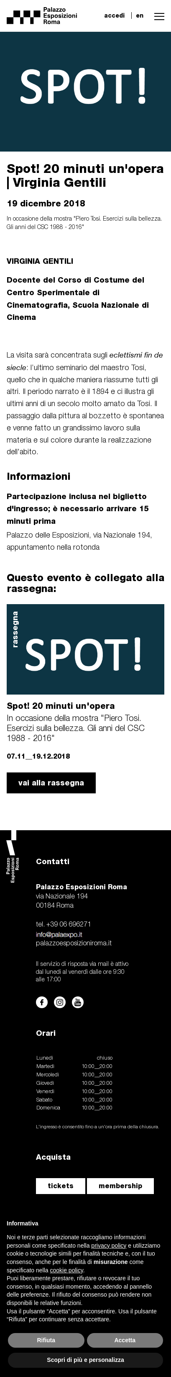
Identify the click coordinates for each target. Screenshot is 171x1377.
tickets (61, 1186)
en (139, 15)
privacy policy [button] (108, 1245)
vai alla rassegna (51, 782)
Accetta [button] (124, 1340)
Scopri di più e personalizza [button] (85, 1359)
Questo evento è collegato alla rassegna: (85, 583)
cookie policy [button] (66, 1270)
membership (120, 1186)
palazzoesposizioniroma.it (74, 944)
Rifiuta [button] (46, 1340)
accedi (114, 15)
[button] (157, 15)
